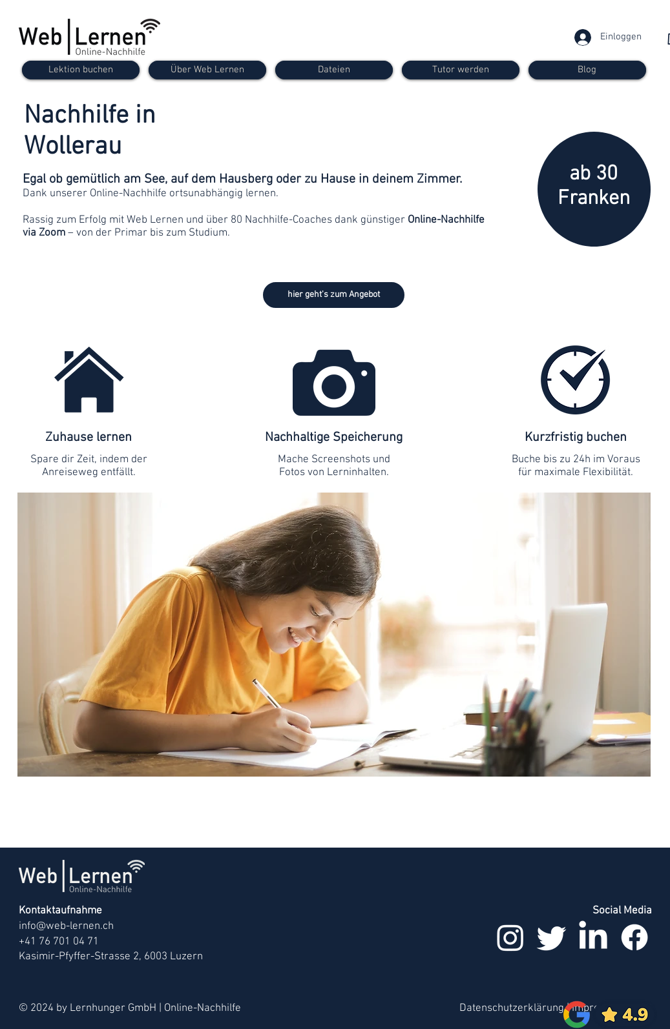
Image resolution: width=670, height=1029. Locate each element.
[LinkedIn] (593, 937)
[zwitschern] (551, 937)
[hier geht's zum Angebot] (333, 295)
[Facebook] (634, 937)
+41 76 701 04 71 (59, 941)
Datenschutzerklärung (511, 1008)
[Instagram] (510, 937)
